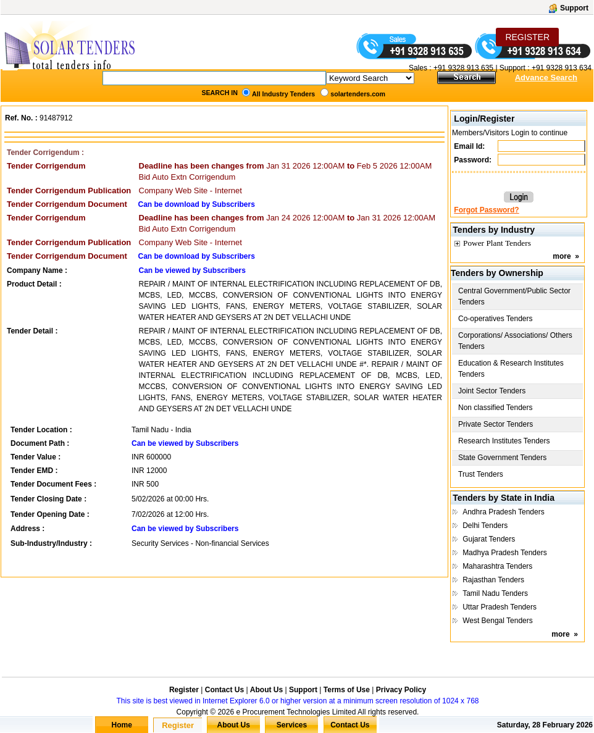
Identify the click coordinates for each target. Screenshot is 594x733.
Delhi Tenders (485, 525)
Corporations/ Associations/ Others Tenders (515, 341)
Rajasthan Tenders (493, 580)
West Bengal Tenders (497, 620)
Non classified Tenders (495, 407)
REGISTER (527, 37)
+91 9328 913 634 (562, 68)
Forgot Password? (486, 210)
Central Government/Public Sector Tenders (514, 296)
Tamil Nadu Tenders (495, 593)
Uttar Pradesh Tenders (499, 607)
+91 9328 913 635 (462, 68)
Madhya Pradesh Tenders (504, 552)
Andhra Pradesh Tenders (503, 512)
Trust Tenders (480, 474)
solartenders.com (357, 94)
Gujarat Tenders (488, 539)
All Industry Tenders (283, 94)
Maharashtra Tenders (497, 566)
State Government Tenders (502, 457)
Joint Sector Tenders (491, 391)
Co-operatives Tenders (495, 318)
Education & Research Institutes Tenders (511, 369)
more (562, 256)
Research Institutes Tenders (504, 441)
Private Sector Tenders (495, 424)
